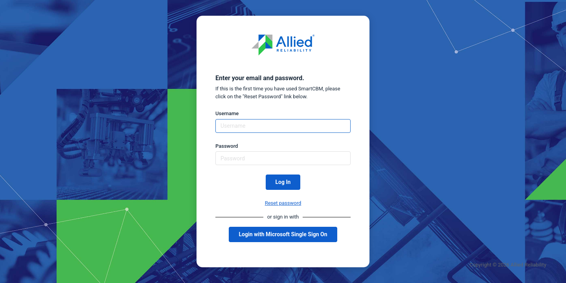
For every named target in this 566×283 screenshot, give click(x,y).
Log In (283, 182)
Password (226, 146)
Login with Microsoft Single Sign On (283, 234)
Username (227, 113)
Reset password (283, 203)
